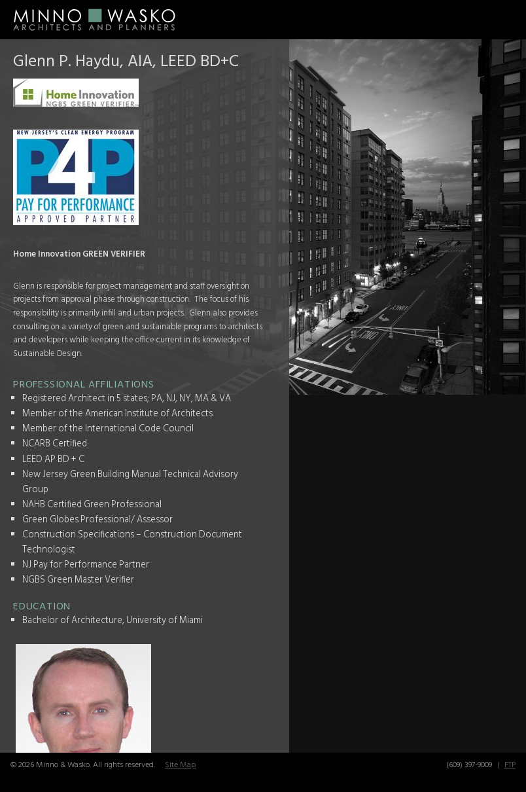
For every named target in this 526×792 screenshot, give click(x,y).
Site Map (180, 765)
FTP (510, 765)
